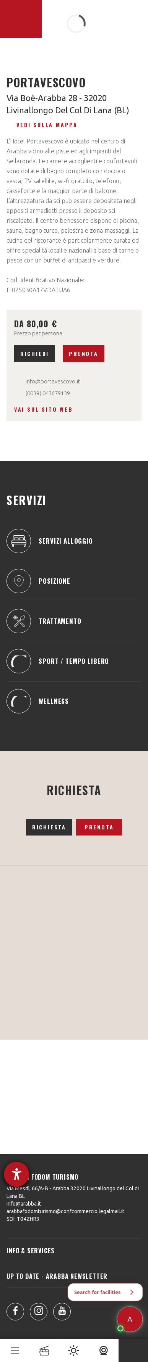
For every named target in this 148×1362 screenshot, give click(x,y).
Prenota (83, 353)
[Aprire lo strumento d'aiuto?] (16, 1174)
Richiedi (34, 353)
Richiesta (49, 827)
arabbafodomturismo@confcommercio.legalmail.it (65, 1211)
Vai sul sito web (43, 409)
